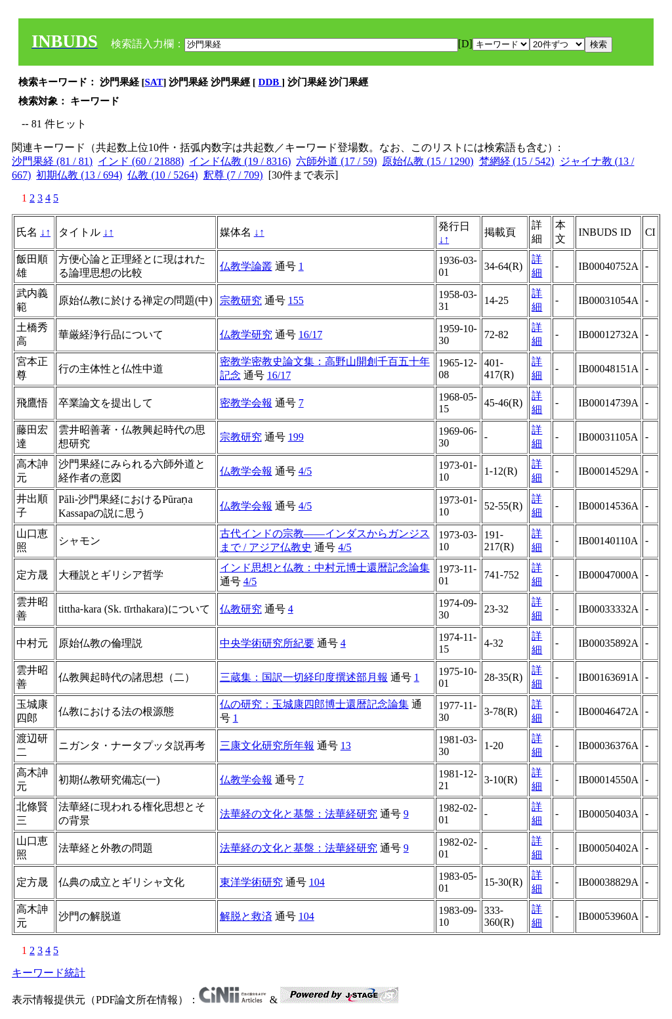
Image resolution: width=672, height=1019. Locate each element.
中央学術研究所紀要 (267, 643)
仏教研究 (241, 609)
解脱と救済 (246, 916)
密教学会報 (246, 402)
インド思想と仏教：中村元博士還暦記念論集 (325, 567)
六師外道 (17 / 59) (336, 161)
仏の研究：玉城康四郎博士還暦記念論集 (314, 704)
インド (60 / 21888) (141, 161)
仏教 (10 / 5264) (162, 175)
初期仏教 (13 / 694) (79, 175)
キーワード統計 (48, 972)
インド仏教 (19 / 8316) (240, 161)
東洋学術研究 (251, 882)
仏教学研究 (246, 334)
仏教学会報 (246, 471)
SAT (154, 82)
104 (317, 882)
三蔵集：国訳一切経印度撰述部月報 (304, 677)
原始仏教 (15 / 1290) (427, 161)
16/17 (310, 334)
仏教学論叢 (246, 266)
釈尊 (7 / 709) (233, 175)
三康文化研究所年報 (267, 745)
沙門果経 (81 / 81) (52, 161)
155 (296, 300)
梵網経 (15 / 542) (517, 161)
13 (346, 745)
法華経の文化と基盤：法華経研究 (298, 813)
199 (296, 437)
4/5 (305, 471)
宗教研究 (241, 300)
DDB (270, 82)
